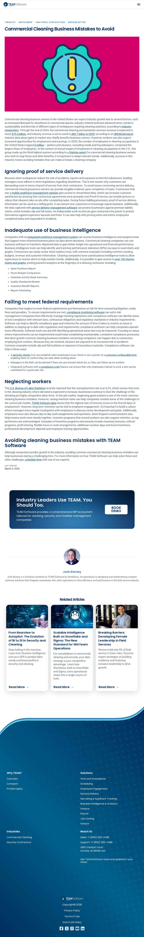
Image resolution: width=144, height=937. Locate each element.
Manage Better (77, 22)
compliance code (50, 366)
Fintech (84, 823)
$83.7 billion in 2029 (82, 134)
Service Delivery (89, 793)
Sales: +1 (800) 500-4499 (94, 837)
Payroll (84, 813)
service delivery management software (54, 207)
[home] (15, 4)
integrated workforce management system (52, 237)
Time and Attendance (93, 778)
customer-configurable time (121, 354)
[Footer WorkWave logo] (72, 899)
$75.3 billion (18, 134)
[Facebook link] (61, 928)
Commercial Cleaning (19, 837)
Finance (84, 808)
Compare (12, 783)
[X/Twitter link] (67, 928)
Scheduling (86, 783)
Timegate (10, 22)
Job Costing (87, 818)
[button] (138, 4)
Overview (12, 778)
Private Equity (14, 788)
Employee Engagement (94, 788)
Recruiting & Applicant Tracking (98, 798)
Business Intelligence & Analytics (99, 803)
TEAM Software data (43, 403)
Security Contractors (19, 842)
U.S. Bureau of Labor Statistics (27, 388)
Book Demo (116, 509)
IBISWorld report (123, 134)
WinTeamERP (26, 22)
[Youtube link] (77, 928)
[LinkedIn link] (83, 928)
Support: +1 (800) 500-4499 (96, 842)
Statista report (77, 152)
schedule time (33, 459)
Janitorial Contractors (50, 22)
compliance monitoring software (85, 312)
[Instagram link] (72, 928)
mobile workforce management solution (34, 192)
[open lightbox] (72, 74)
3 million (39, 145)
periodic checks (21, 354)
